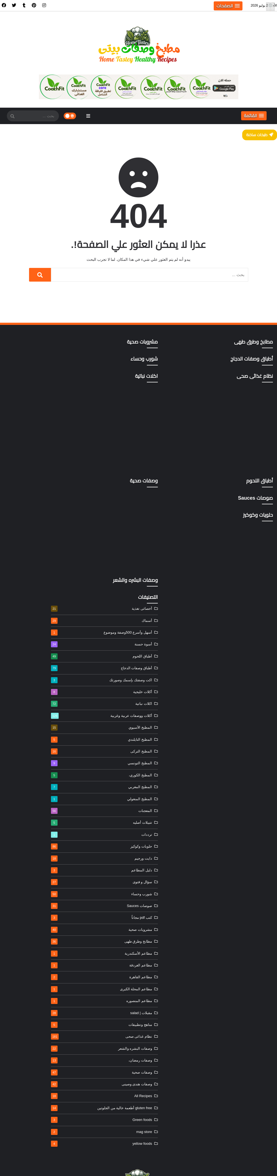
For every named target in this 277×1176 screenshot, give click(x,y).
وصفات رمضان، (31, 924)
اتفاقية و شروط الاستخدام (113, 1166)
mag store (31, 998)
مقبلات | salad (31, 876)
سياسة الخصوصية (62, 1166)
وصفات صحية (31, 936)
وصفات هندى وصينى (31, 948)
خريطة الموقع (35, 1166)
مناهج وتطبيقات (31, 888)
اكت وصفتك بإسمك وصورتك (31, 543)
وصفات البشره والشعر (31, 912)
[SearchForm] (12, 116)
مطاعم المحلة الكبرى (31, 852)
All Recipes (31, 959)
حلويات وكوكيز (31, 710)
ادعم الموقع (12, 1166)
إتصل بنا (84, 1166)
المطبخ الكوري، (31, 639)
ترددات (31, 698)
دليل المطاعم (31, 734)
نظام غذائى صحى (31, 900)
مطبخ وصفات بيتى (189, 1165)
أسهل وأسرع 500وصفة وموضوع (31, 496)
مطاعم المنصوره (31, 864)
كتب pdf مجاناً (31, 781)
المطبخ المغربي (31, 650)
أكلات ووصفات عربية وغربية (31, 579)
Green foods (31, 986)
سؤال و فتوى (31, 745)
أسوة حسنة (31, 508)
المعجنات (31, 674)
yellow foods (31, 1010)
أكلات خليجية (31, 555)
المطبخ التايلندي (31, 603)
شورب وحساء (31, 757)
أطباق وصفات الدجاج (31, 531)
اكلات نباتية (31, 567)
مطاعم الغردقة (31, 829)
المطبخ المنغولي (31, 662)
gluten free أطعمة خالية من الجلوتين (31, 973)
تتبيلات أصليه (31, 686)
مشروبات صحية (31, 793)
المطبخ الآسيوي (31, 591)
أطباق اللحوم (31, 520)
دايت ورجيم (31, 722)
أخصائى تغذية (31, 472)
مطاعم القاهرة (31, 840)
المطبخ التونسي (31, 626)
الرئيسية (142, 1166)
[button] (228, 5)
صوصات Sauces (31, 769)
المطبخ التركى (31, 615)
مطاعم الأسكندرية (31, 817)
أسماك (31, 484)
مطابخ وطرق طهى (31, 805)
